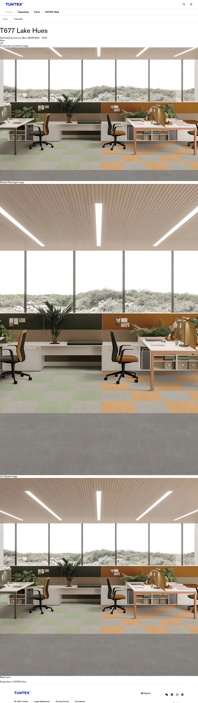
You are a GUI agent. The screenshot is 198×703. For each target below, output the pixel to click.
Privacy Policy (62, 701)
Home (9, 12)
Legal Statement (42, 701)
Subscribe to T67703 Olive (13, 681)
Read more (5, 677)
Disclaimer (80, 701)
